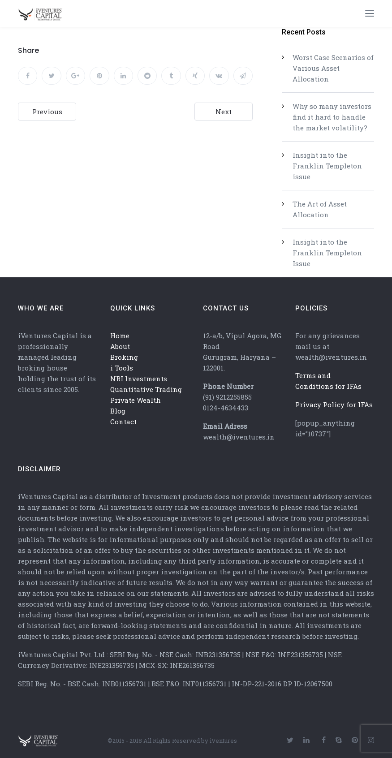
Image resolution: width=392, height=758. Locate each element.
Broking (124, 357)
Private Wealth (135, 400)
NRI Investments (138, 378)
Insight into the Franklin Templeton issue (327, 166)
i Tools (121, 367)
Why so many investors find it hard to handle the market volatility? (332, 117)
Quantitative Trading (146, 389)
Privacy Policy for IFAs (334, 404)
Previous (47, 111)
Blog (117, 410)
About (120, 346)
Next (223, 111)
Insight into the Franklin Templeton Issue (327, 252)
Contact (123, 421)
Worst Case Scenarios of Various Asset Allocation (333, 68)
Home (119, 335)
